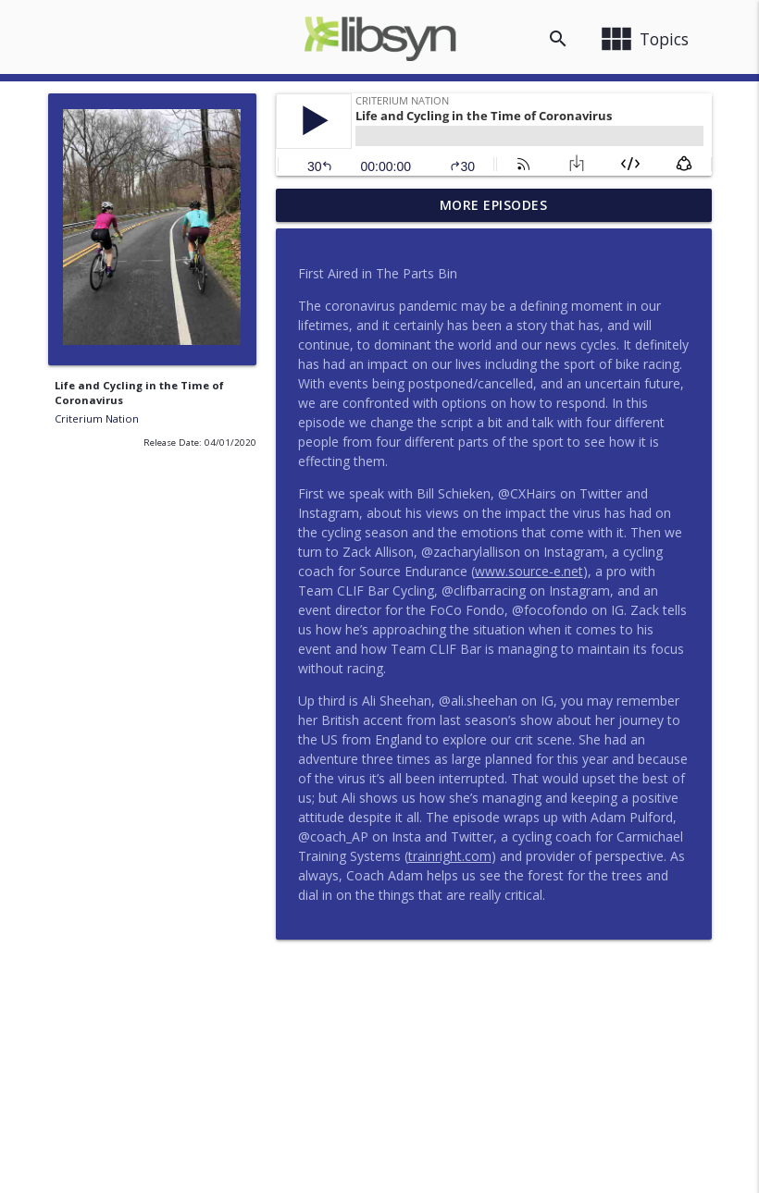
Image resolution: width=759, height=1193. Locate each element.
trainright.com (449, 856)
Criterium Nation (97, 418)
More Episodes (494, 205)
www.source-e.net (529, 571)
